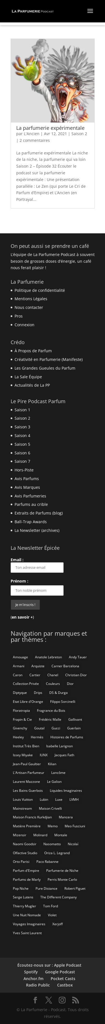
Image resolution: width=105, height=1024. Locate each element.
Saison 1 (22, 409)
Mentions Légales (31, 298)
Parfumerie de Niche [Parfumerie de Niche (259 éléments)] (62, 870)
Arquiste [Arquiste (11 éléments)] (38, 666)
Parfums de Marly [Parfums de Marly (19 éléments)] (27, 879)
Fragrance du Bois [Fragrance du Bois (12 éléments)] (51, 710)
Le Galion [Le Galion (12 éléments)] (54, 781)
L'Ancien (31, 133)
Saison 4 (22, 435)
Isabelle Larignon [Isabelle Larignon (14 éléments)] (59, 746)
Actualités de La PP (32, 385)
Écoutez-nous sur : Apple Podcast (49, 965)
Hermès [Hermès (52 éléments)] (37, 737)
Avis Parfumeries (30, 496)
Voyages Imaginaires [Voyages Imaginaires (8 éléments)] (29, 924)
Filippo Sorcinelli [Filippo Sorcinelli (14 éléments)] (62, 701)
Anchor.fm (33, 978)
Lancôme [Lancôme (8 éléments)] (58, 772)
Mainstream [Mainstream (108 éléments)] (22, 808)
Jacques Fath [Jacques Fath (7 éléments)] (64, 755)
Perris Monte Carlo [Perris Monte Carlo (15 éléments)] (62, 879)
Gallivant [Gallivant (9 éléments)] (75, 719)
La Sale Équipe (28, 376)
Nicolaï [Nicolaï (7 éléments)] (73, 844)
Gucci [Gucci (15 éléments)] (56, 728)
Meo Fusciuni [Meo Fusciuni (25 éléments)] (75, 826)
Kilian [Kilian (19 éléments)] (52, 764)
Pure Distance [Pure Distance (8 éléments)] (46, 888)
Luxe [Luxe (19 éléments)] (58, 799)
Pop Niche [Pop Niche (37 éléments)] (21, 888)
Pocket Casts (63, 978)
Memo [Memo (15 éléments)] (53, 826)
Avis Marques (27, 487)
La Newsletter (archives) (37, 530)
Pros (19, 316)
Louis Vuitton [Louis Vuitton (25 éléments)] (23, 799)
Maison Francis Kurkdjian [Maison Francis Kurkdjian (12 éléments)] (32, 817)
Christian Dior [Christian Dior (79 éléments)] (76, 675)
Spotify (31, 971)
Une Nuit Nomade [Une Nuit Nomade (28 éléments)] (27, 915)
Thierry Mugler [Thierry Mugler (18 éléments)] (24, 906)
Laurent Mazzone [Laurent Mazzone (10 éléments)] (26, 781)
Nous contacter (29, 307)
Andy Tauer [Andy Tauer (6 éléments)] (78, 657)
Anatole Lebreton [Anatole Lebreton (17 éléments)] (48, 657)
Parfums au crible (31, 504)
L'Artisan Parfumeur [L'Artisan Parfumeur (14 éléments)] (28, 772)
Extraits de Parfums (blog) (39, 513)
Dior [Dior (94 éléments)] (70, 683)
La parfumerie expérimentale (50, 128)
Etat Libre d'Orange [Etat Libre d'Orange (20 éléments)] (28, 701)
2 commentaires (35, 140)
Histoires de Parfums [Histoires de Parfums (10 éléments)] (66, 737)
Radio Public (38, 985)
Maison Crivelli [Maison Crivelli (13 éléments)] (50, 808)
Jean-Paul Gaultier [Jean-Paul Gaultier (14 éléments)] (27, 764)
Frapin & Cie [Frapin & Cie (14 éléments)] (22, 719)
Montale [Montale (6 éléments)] (60, 835)
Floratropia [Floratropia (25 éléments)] (21, 710)
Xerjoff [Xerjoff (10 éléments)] (57, 924)
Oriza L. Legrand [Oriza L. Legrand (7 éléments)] (57, 853)
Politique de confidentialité (40, 290)
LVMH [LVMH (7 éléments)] (74, 799)
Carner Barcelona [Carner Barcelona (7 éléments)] (65, 666)
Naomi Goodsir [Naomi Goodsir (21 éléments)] (24, 844)
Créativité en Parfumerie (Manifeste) (49, 359)
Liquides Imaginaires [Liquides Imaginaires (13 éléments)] (66, 790)
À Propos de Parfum (33, 350)
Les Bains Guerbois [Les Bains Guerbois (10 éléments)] (28, 790)
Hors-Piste (24, 470)
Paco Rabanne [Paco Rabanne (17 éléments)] (47, 861)
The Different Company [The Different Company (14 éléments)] (58, 897)
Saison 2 (79, 133)
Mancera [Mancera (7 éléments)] (66, 817)
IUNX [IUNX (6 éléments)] (44, 755)
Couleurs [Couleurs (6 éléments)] (53, 683)
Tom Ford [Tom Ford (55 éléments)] (50, 906)
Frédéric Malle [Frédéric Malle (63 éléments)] (50, 719)
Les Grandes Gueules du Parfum (45, 368)
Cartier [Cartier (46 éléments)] (34, 675)
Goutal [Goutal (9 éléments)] (39, 728)
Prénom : (19, 581)
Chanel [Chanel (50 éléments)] (52, 675)
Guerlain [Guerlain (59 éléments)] (74, 728)
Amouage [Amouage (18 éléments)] (20, 657)
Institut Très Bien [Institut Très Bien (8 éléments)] (26, 746)
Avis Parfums (27, 478)
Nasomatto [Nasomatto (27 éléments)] (52, 844)
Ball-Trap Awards (31, 521)
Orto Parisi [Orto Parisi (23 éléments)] (21, 861)
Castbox (65, 985)
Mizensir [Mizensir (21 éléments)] (19, 835)
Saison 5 (22, 444)
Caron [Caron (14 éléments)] (17, 675)
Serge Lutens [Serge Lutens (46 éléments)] (23, 897)
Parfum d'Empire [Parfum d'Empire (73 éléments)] (26, 870)
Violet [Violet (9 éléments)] (52, 915)
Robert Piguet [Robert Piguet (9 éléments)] (74, 888)
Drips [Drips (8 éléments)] (38, 692)
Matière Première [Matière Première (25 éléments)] (27, 826)
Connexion (24, 324)
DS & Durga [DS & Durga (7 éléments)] (58, 692)
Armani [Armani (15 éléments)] (18, 666)
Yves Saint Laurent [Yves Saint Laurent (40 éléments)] (27, 933)
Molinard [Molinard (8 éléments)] (40, 835)
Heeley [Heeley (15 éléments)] (18, 737)
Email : (37, 565)
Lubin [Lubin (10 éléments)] (44, 799)
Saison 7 (22, 461)
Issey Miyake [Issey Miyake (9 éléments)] (23, 755)
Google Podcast (60, 971)
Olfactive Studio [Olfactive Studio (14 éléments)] (25, 853)
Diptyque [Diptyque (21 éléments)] (20, 692)
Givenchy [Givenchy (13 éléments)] (20, 728)
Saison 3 (22, 426)
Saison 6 (22, 452)
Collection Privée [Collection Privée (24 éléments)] (26, 683)
